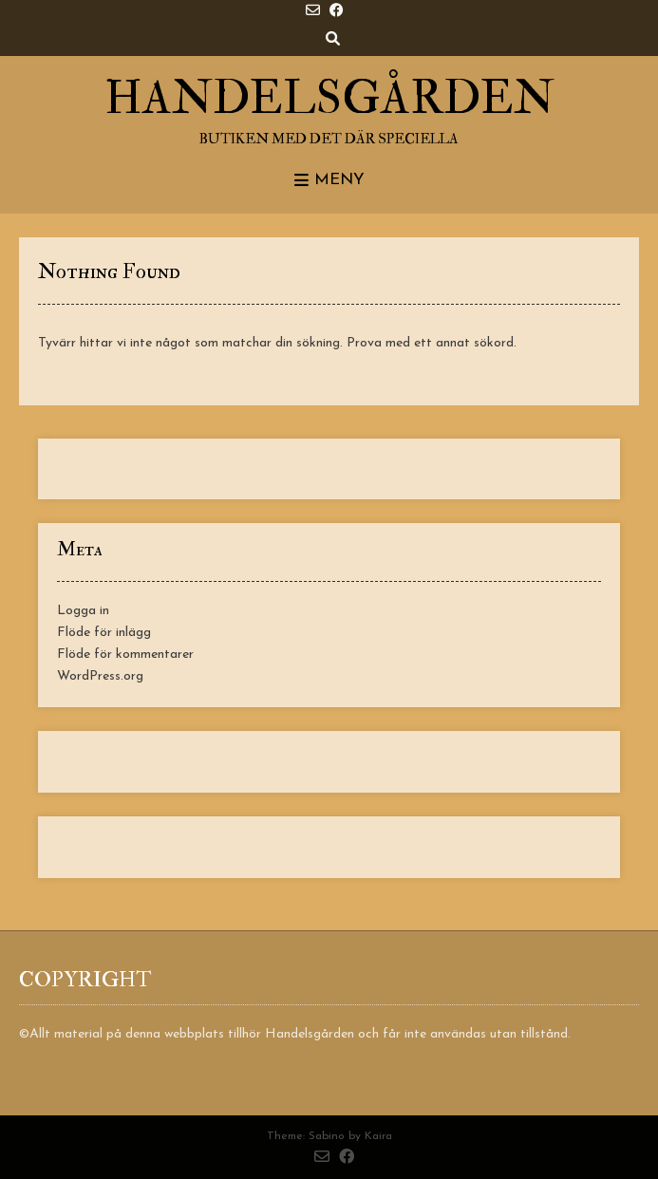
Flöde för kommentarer (125, 654)
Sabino (327, 1136)
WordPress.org (100, 676)
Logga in (83, 611)
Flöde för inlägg (104, 633)
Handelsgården (329, 98)
